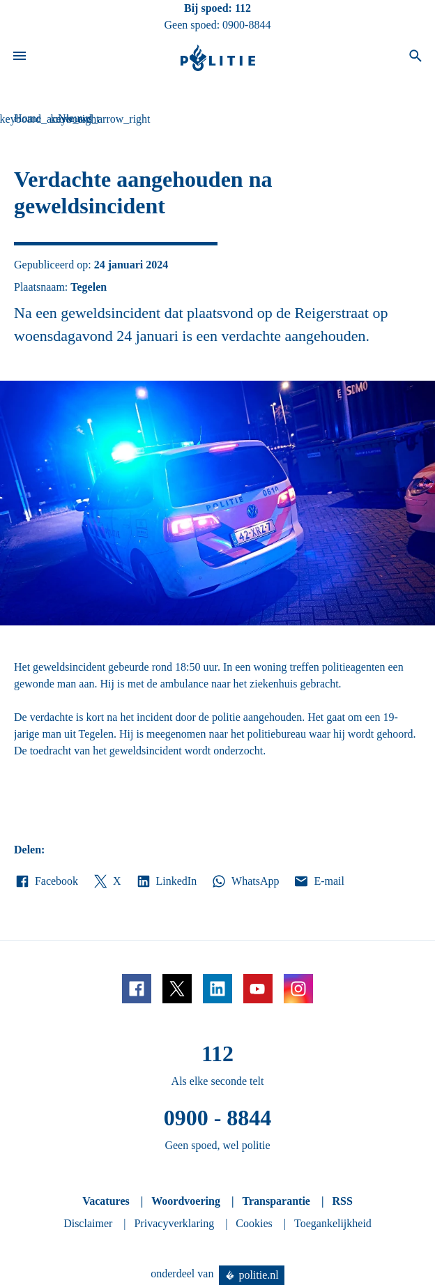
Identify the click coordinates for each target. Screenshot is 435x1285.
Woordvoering (185, 1201)
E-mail (318, 881)
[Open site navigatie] (19, 57)
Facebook (46, 881)
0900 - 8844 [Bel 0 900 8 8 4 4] (218, 1117)
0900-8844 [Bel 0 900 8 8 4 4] (246, 25)
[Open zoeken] (415, 57)
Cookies (254, 1223)
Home (27, 118)
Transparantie (276, 1201)
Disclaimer (87, 1223)
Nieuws (75, 118)
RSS (342, 1201)
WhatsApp (245, 881)
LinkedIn (166, 881)
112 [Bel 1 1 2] (243, 8)
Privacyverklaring (175, 1223)
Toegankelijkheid (333, 1223)
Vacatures (106, 1201)
